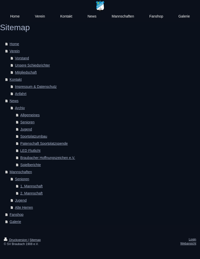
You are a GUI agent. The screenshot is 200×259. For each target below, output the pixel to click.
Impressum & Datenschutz (36, 87)
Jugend (26, 129)
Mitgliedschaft (26, 72)
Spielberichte (30, 165)
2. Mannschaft (31, 193)
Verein (15, 51)
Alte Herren (24, 207)
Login (192, 239)
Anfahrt (20, 94)
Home (14, 44)
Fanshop (16, 215)
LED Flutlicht (30, 151)
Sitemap (35, 240)
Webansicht (188, 243)
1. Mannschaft (31, 186)
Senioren (27, 122)
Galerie (15, 222)
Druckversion (16, 240)
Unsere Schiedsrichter (32, 65)
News (14, 101)
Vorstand (22, 58)
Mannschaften (21, 172)
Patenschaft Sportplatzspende (44, 143)
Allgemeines (30, 115)
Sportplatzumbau (33, 136)
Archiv (20, 108)
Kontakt (16, 79)
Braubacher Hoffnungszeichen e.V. (47, 158)
